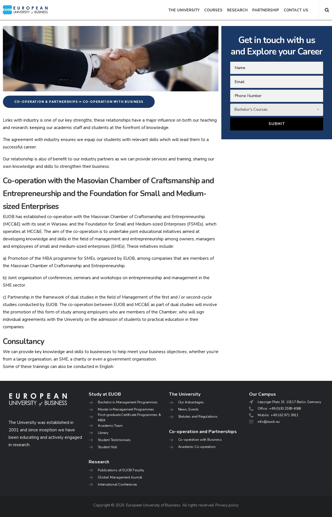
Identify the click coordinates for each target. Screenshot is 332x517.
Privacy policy (227, 505)
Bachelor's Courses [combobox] (251, 109)
